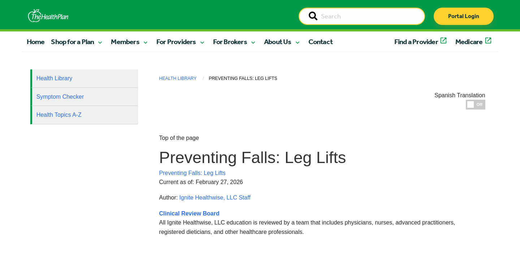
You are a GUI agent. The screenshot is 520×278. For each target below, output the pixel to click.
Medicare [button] (469, 41)
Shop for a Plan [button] (72, 41)
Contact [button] (320, 41)
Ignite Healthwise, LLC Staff (215, 197)
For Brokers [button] (230, 41)
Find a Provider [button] (416, 41)
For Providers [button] (176, 41)
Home (36, 41)
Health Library (54, 78)
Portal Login (463, 16)
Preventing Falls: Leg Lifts (192, 173)
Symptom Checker (60, 97)
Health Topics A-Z (59, 115)
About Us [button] (277, 41)
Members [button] (125, 41)
